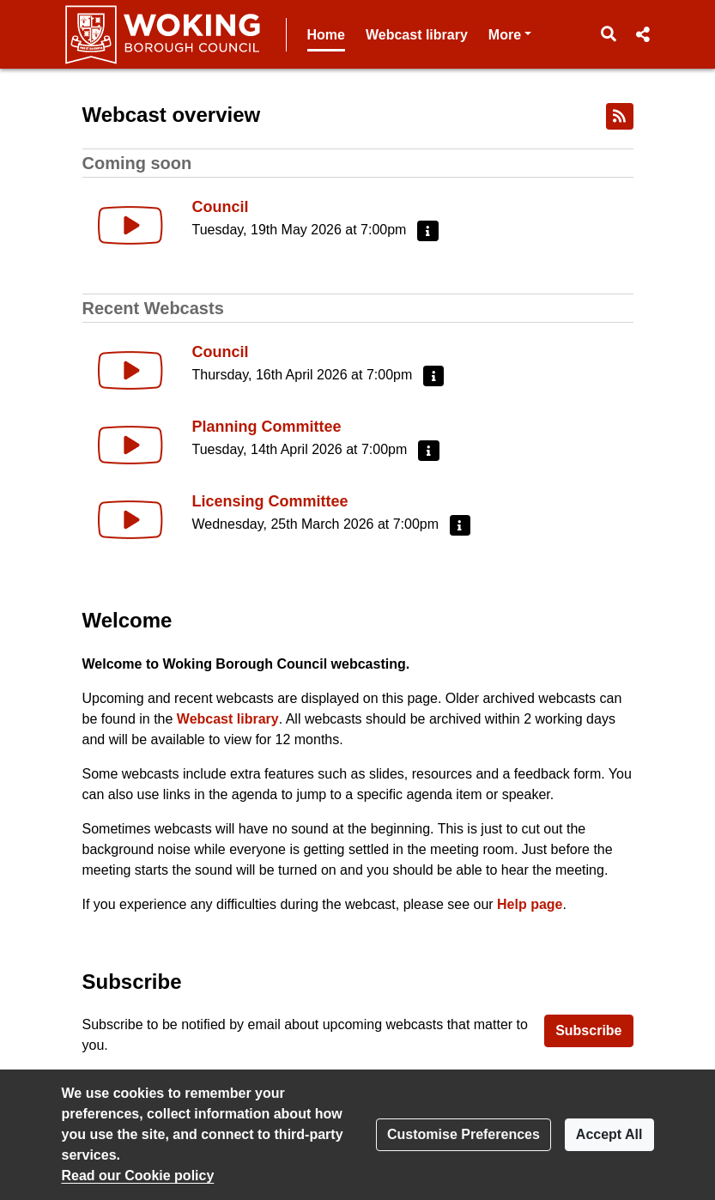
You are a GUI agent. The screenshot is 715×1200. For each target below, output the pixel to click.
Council (220, 206)
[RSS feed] (619, 116)
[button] (608, 34)
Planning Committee (267, 426)
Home (326, 34)
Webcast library (417, 34)
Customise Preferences (463, 1134)
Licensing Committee (270, 501)
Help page (529, 904)
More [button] (509, 33)
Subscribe (588, 1030)
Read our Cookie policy (138, 1175)
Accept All (609, 1134)
